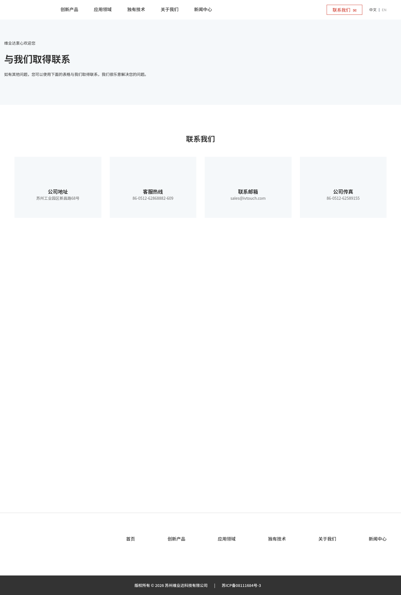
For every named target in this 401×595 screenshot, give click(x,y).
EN (384, 9)
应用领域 (227, 538)
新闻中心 (378, 538)
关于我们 (327, 538)
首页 (130, 538)
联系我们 (344, 9)
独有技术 (277, 538)
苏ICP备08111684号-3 (241, 585)
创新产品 (176, 538)
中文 (372, 9)
